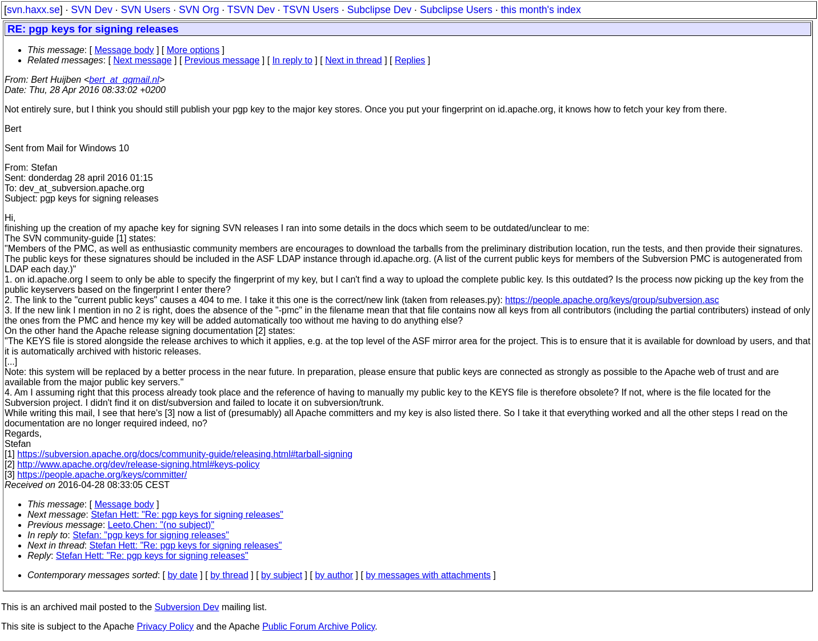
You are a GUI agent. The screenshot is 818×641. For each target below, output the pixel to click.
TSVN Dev (251, 9)
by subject (281, 575)
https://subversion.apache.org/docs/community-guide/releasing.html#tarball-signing (184, 454)
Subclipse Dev (379, 9)
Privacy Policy (165, 626)
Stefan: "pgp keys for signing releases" (151, 535)
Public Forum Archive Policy (318, 626)
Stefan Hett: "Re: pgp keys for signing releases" (187, 514)
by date (182, 575)
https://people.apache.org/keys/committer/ (102, 474)
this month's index (541, 9)
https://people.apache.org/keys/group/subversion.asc (612, 300)
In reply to (292, 60)
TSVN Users (311, 9)
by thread (229, 575)
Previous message (222, 60)
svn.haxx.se (33, 9)
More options (193, 50)
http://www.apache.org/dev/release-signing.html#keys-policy (138, 464)
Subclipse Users (456, 9)
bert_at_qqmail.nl (124, 79)
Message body (124, 50)
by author (334, 575)
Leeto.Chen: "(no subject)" (161, 525)
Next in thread (353, 60)
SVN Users (145, 9)
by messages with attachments (428, 575)
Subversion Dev (187, 607)
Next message (142, 60)
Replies (410, 60)
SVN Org (199, 9)
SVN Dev (91, 9)
